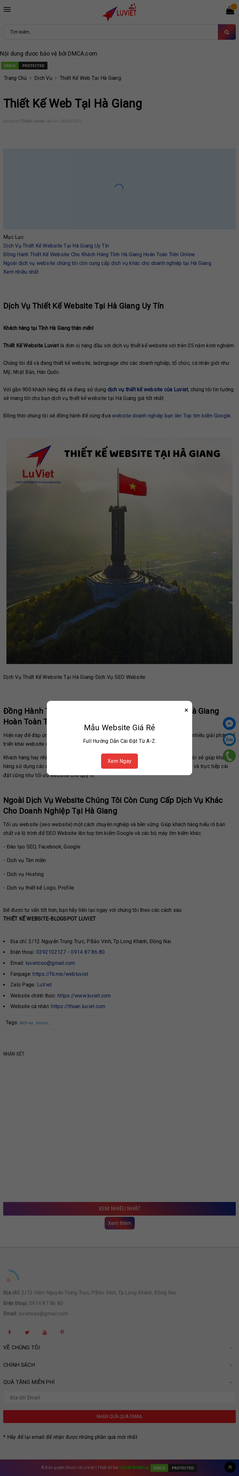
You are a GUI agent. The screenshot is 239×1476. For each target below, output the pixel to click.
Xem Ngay (119, 761)
